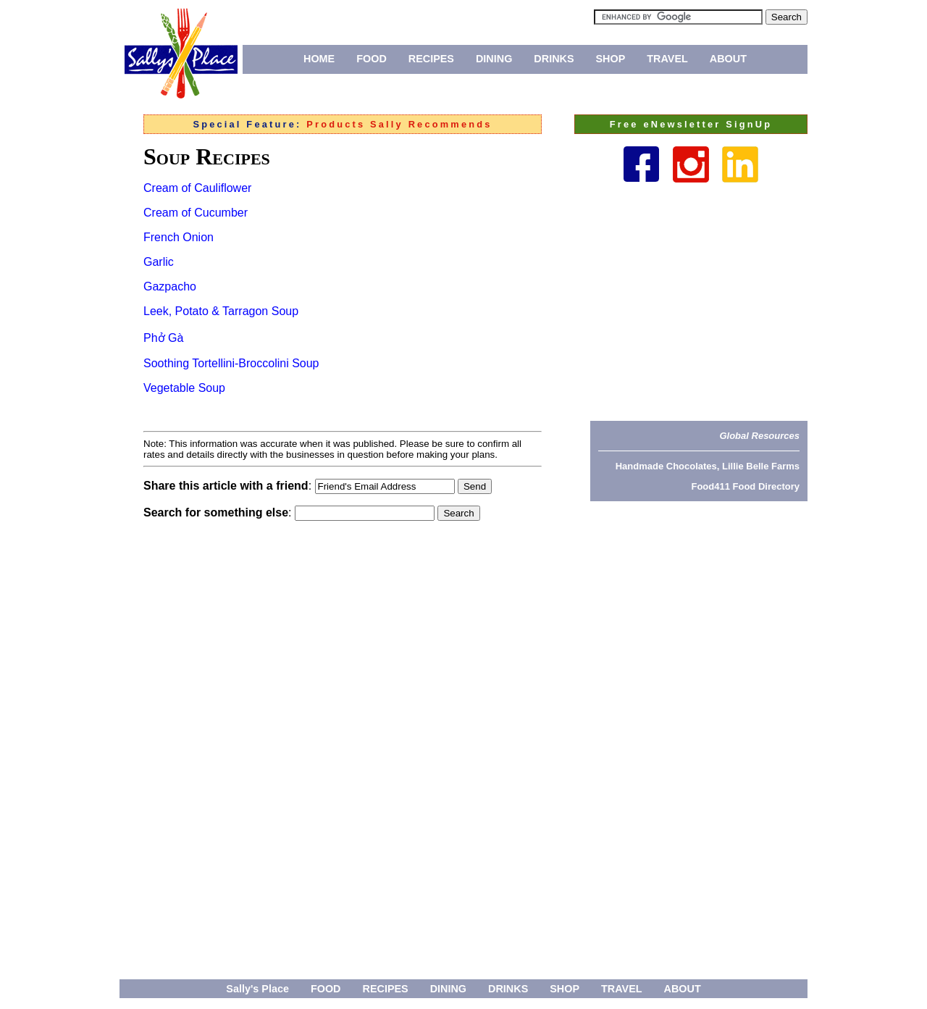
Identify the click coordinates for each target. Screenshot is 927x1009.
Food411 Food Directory (745, 486)
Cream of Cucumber (195, 212)
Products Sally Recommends (399, 124)
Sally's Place (257, 989)
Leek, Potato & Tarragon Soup (220, 311)
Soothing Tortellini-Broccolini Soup (231, 363)
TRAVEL (667, 58)
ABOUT (728, 58)
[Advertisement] (699, 301)
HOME (319, 58)
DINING (494, 58)
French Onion (178, 237)
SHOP (611, 58)
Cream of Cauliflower (197, 188)
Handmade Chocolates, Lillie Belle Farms (708, 466)
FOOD (371, 58)
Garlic (158, 262)
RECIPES (431, 58)
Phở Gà (163, 338)
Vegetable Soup (184, 388)
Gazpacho (169, 286)
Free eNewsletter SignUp (691, 124)
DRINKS (554, 58)
